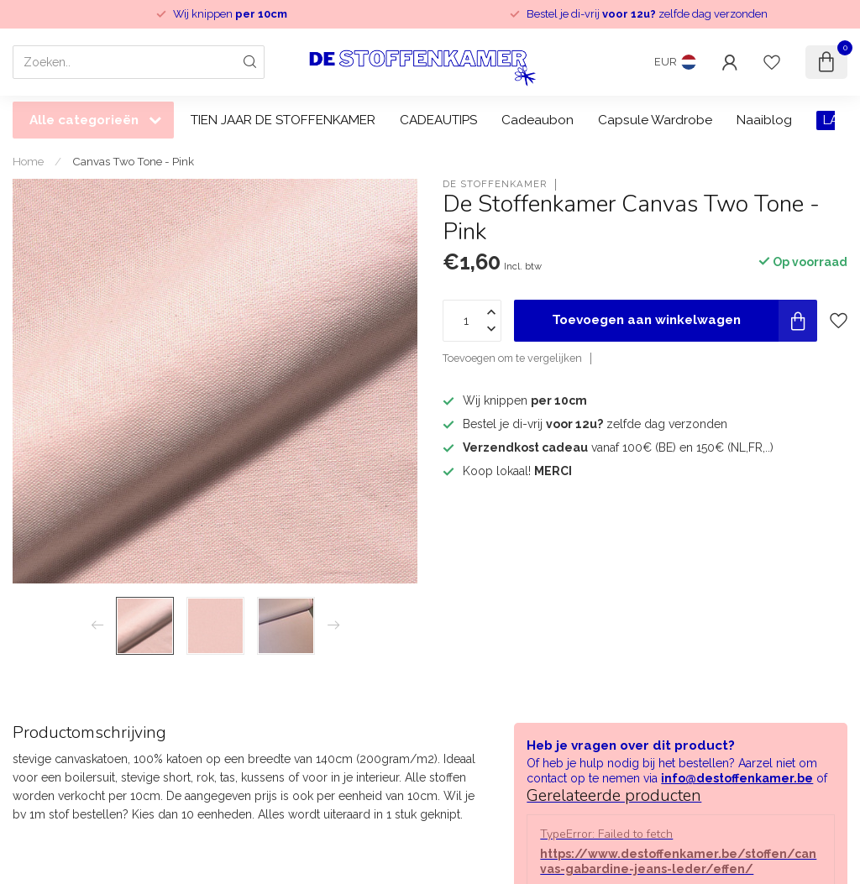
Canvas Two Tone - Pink (133, 161)
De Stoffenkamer (495, 184)
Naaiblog (764, 120)
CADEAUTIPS (438, 120)
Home (28, 161)
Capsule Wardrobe (655, 120)
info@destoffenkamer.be (737, 778)
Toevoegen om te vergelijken (512, 358)
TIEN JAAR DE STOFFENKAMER (283, 120)
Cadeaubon (537, 120)
